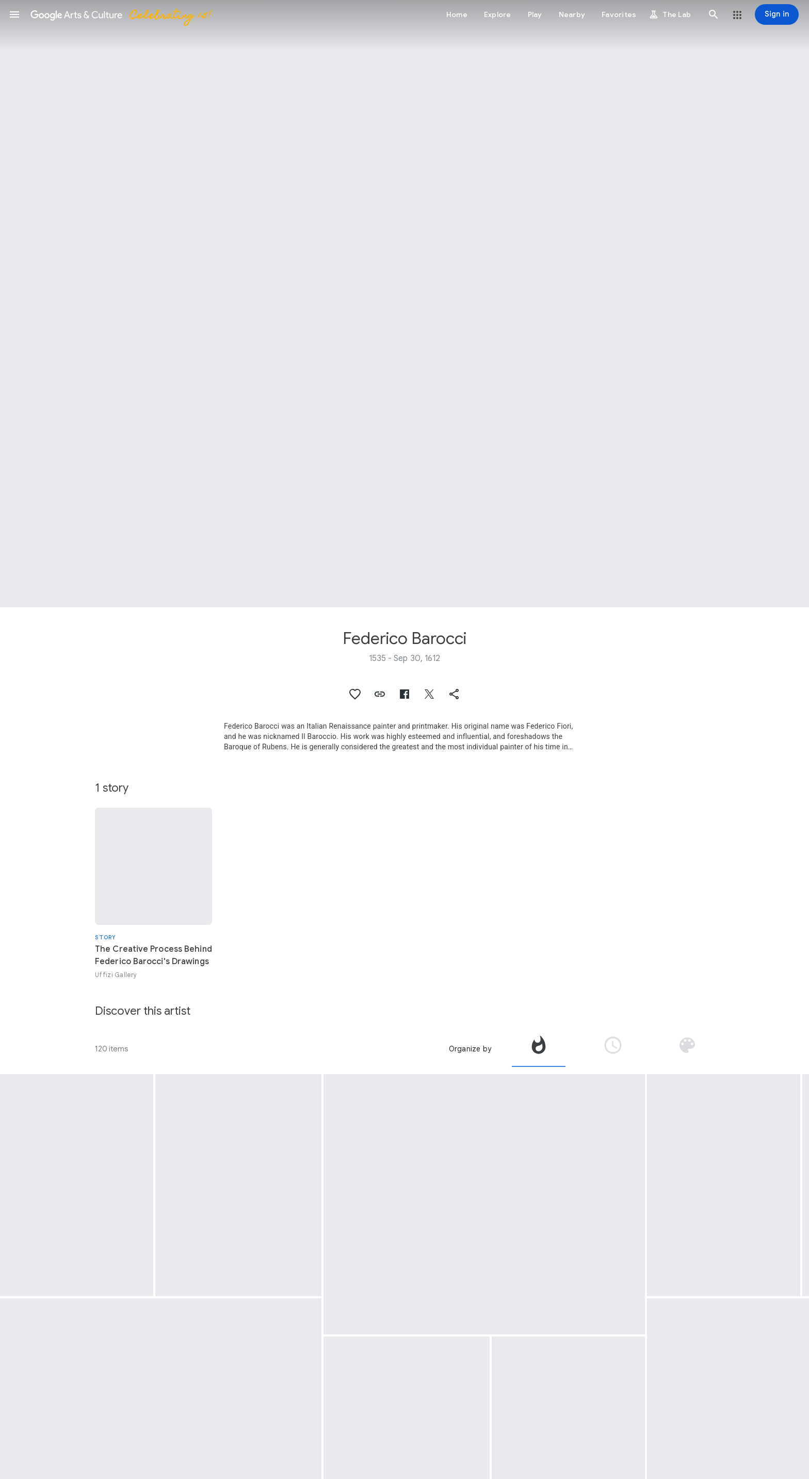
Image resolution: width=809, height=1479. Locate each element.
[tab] (538, 1049)
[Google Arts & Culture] (120, 14)
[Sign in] (777, 14)
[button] (14, 14)
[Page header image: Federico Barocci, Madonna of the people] (404, 303)
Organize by (470, 1048)
